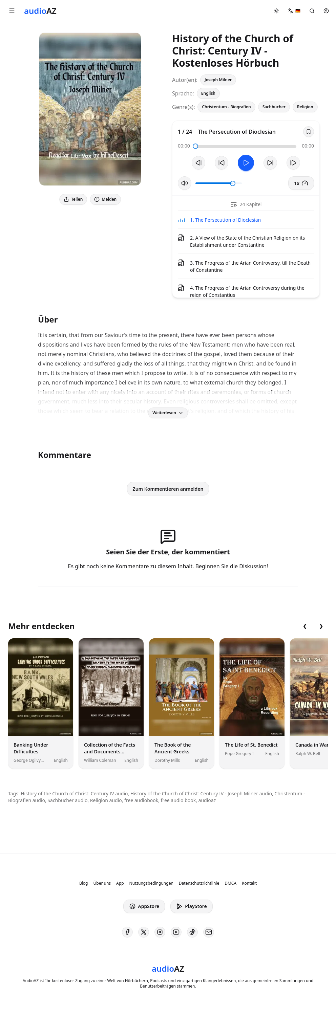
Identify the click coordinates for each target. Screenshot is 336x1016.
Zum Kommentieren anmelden (168, 489)
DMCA (230, 883)
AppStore (144, 906)
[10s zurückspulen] (221, 163)
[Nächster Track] (293, 163)
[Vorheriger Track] (198, 163)
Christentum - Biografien (226, 107)
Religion (305, 107)
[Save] (308, 131)
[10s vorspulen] (270, 163)
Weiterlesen (168, 413)
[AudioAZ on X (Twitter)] (143, 932)
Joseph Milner (218, 80)
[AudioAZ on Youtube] (176, 932)
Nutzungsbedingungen (151, 883)
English (208, 93)
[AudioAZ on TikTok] (192, 932)
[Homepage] (40, 11)
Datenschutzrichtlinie (199, 883)
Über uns (102, 883)
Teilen (73, 199)
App (120, 883)
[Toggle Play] (246, 163)
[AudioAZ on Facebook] (127, 932)
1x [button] (301, 183)
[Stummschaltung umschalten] (184, 183)
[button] (12, 11)
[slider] (195, 146)
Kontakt (249, 883)
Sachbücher (274, 107)
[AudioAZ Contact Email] (208, 932)
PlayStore (191, 906)
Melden (105, 199)
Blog (83, 883)
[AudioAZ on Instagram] (159, 932)
